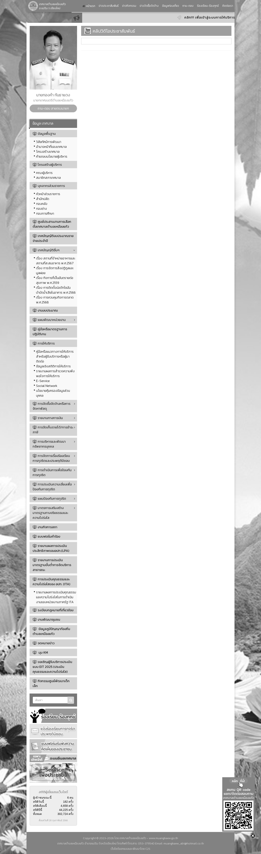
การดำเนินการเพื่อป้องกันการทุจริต (52, 472)
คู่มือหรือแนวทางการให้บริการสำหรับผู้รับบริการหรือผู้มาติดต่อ (55, 356)
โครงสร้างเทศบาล (48, 151)
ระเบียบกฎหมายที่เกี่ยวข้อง (55, 610)
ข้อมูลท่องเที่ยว (170, 6)
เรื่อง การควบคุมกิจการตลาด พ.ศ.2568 (55, 300)
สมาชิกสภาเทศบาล (48, 177)
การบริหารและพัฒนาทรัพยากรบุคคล (49, 444)
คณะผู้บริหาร (44, 172)
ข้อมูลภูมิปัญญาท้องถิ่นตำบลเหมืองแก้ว (51, 631)
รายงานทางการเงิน (48, 417)
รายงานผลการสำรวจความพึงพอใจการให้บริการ (55, 373)
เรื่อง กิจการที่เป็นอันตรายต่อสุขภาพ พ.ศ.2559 (54, 280)
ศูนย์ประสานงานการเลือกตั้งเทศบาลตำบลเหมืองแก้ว (52, 224)
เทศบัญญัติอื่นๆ (46, 250)
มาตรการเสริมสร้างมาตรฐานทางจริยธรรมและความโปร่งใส (50, 512)
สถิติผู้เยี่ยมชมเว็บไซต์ (53, 792)
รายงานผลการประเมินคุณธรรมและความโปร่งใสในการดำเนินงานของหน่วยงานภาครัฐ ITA (56, 597)
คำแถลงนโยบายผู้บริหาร (51, 156)
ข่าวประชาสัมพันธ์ (109, 6)
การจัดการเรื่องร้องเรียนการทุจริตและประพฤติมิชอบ (51, 458)
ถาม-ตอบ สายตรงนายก (53, 108)
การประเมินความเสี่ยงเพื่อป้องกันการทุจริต (52, 487)
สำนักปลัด (42, 198)
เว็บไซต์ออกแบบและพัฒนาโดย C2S (130, 849)
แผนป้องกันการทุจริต (49, 498)
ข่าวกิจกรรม (129, 6)
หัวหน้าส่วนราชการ (48, 193)
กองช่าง (41, 208)
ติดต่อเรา (227, 6)
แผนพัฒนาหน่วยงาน (49, 319)
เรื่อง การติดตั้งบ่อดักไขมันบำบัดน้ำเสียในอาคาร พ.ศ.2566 (56, 290)
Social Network (46, 385)
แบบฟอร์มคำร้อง (49, 536)
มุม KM (43, 652)
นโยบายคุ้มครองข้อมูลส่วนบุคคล (53, 393)
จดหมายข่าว (46, 643)
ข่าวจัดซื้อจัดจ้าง (149, 6)
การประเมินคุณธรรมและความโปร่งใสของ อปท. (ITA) (51, 581)
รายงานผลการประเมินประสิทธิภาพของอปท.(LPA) (51, 548)
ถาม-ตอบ (188, 6)
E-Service (43, 380)
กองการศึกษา (45, 213)
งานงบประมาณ (48, 310)
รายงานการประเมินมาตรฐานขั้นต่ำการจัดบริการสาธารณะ (52, 565)
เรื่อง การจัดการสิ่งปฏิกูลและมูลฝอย (55, 270)
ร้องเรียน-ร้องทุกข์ (208, 6)
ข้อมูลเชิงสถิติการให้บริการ (53, 366)
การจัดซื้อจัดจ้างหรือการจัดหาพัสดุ (51, 406)
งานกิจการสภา (47, 527)
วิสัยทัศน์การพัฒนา (48, 141)
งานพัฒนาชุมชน (49, 619)
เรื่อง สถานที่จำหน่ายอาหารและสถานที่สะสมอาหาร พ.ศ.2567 (55, 261)
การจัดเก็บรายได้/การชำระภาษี (53, 430)
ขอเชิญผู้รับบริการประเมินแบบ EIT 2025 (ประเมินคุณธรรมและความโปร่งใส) (52, 666)
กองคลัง (41, 203)
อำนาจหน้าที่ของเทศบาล (51, 146)
